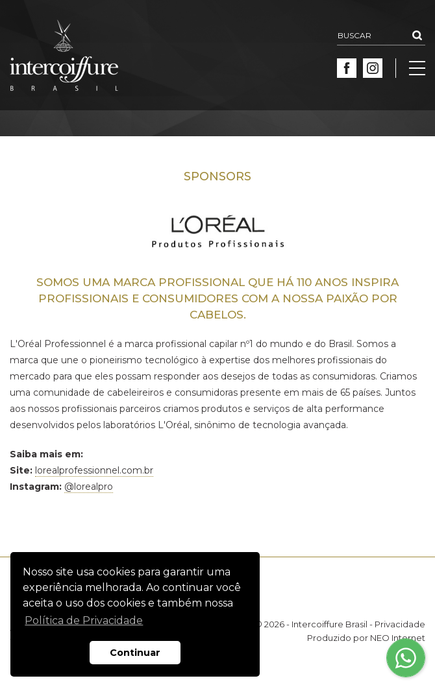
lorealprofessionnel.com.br (94, 470)
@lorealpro (88, 486)
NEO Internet (397, 638)
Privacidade (400, 624)
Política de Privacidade (84, 620)
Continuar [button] (135, 652)
